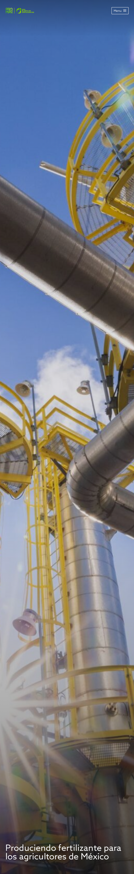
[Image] (19, 10)
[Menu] (120, 10)
